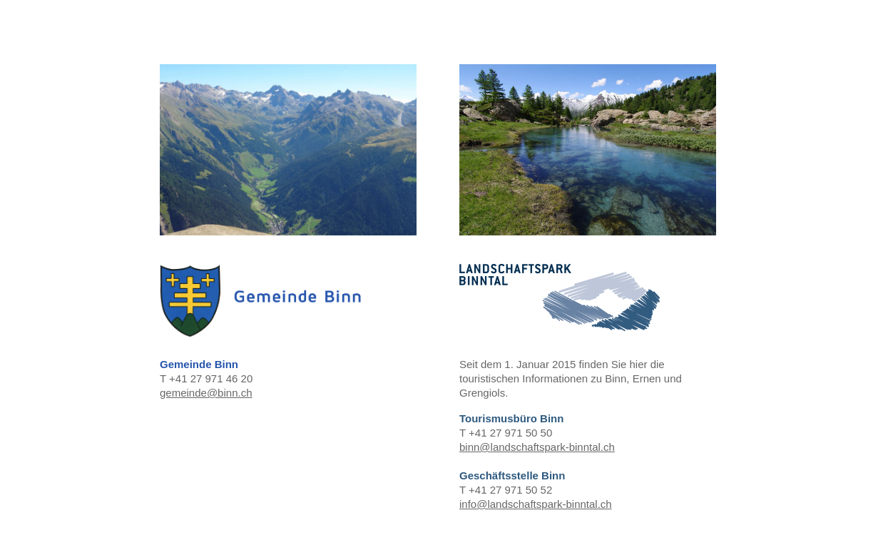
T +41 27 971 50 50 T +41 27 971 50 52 (587, 287)
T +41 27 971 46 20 (288, 232)
